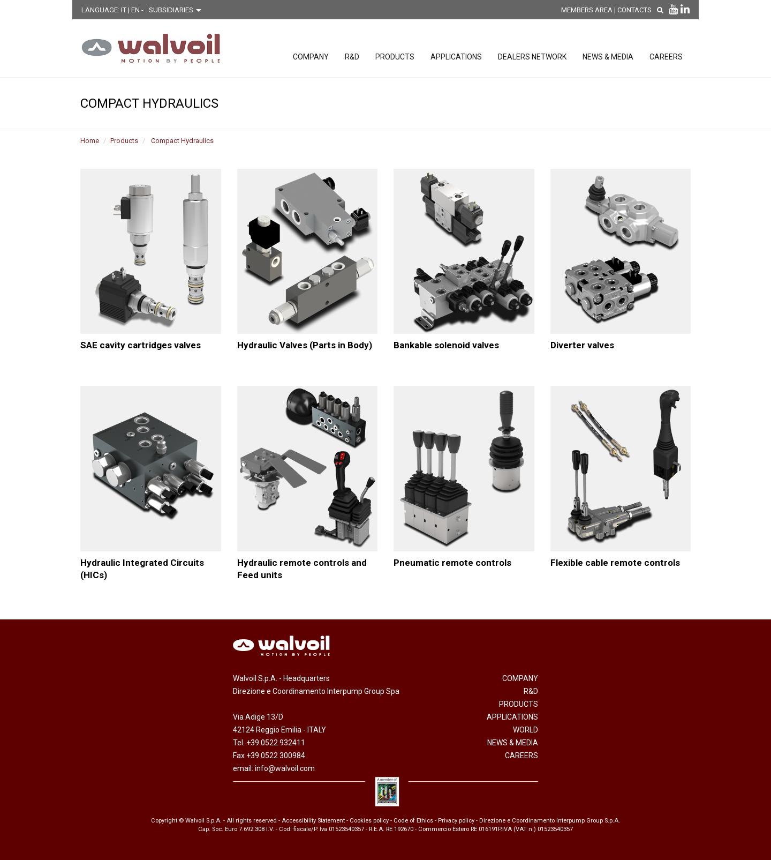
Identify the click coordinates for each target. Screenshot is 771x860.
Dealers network (532, 57)
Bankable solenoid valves (446, 345)
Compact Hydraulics (182, 141)
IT (124, 10)
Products (394, 57)
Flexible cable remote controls (615, 562)
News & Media (608, 57)
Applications (456, 57)
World (525, 730)
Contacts (634, 10)
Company (311, 57)
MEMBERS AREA (587, 10)
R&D (352, 57)
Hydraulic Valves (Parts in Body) (304, 345)
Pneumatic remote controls (452, 562)
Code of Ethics (413, 820)
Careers (666, 57)
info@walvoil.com (285, 768)
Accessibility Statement (313, 820)
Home (89, 141)
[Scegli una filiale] (177, 10)
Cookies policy (369, 820)
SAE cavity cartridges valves (140, 345)
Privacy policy (456, 820)
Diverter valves (582, 345)
